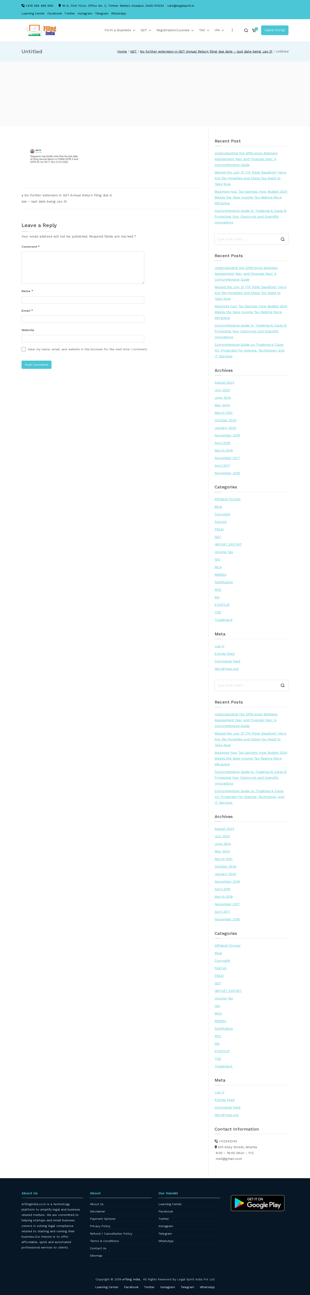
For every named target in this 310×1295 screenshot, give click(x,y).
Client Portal (275, 30)
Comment (31, 246)
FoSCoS (220, 522)
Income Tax (224, 552)
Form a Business (120, 30)
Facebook (54, 13)
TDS (218, 612)
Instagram (85, 13)
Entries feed (224, 654)
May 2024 (222, 405)
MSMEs (220, 575)
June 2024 (223, 398)
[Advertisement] (155, 94)
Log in (219, 646)
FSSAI (219, 529)
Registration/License (175, 30)
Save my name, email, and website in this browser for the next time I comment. (88, 349)
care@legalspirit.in (180, 5)
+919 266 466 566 (39, 5)
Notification (224, 582)
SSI (217, 597)
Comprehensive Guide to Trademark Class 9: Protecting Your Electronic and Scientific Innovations (251, 216)
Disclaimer (97, 1211)
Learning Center (33, 13)
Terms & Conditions (104, 1241)
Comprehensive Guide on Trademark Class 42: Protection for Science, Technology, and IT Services (249, 350)
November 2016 (227, 473)
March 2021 (224, 413)
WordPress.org (227, 669)
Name (27, 291)
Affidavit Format (227, 499)
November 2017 (227, 458)
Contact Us (98, 1248)
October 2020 (225, 420)
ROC (218, 590)
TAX (204, 30)
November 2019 (227, 435)
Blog (218, 507)
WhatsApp (118, 13)
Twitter (69, 13)
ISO (217, 559)
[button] (133, 30)
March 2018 (224, 450)
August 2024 (224, 383)
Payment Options (102, 1218)
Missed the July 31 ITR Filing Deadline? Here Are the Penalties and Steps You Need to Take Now (250, 178)
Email (27, 310)
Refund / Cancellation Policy (111, 1233)
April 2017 (222, 466)
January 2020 (225, 428)
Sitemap (96, 1255)
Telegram (101, 13)
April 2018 (222, 443)
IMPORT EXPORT (228, 544)
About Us (97, 1204)
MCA (218, 567)
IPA (219, 30)
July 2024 (222, 390)
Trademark (223, 620)
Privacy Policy (100, 1226)
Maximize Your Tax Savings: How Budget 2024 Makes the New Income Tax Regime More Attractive (251, 197)
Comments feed (227, 661)
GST (146, 30)
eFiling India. (131, 1279)
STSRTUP (222, 605)
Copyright (222, 514)
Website (28, 330)
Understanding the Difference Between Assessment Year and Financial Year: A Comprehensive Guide (246, 159)
